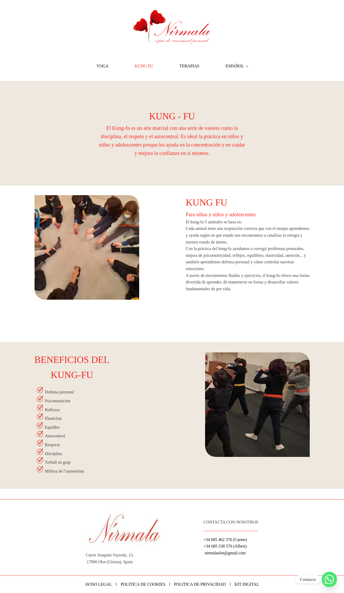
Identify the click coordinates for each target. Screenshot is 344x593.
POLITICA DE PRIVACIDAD (200, 584)
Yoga (103, 66)
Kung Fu (144, 66)
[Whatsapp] (329, 579)
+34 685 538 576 (218, 546)
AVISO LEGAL (98, 584)
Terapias (189, 66)
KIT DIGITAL (246, 584)
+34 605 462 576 (218, 539)
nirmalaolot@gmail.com (225, 553)
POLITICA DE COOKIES (143, 584)
